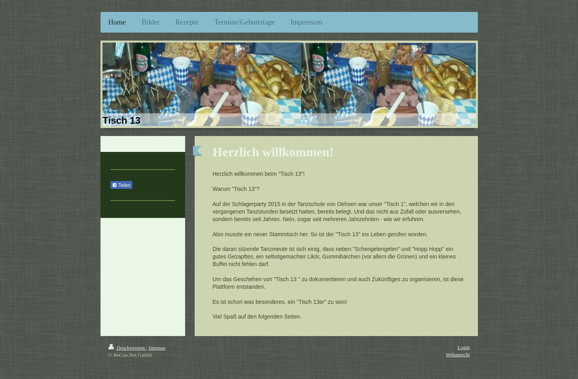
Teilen (121, 185)
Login (463, 347)
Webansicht (458, 355)
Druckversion (127, 348)
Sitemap (157, 348)
